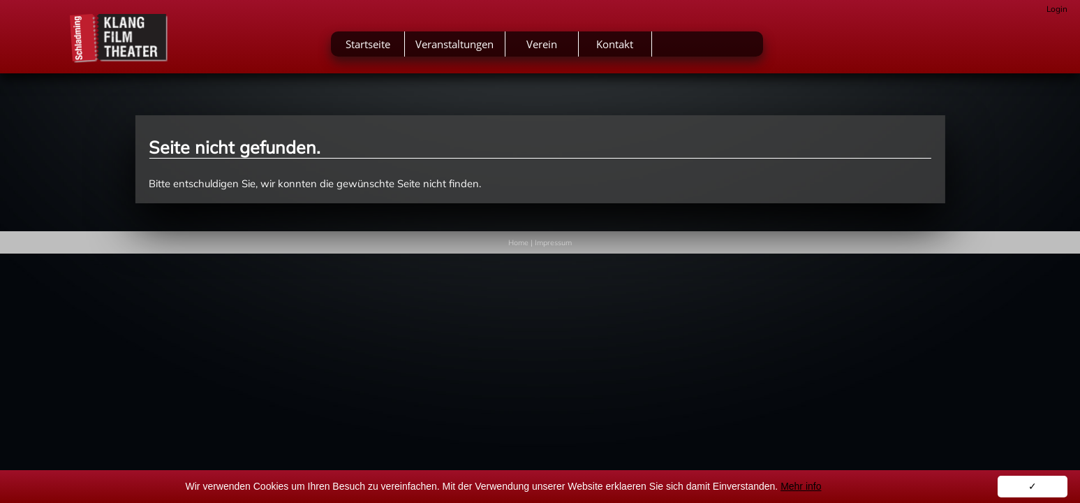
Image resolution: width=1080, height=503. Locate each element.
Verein (649, 47)
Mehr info (801, 486)
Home (518, 242)
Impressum (553, 242)
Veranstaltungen (563, 47)
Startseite (475, 47)
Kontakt (722, 47)
